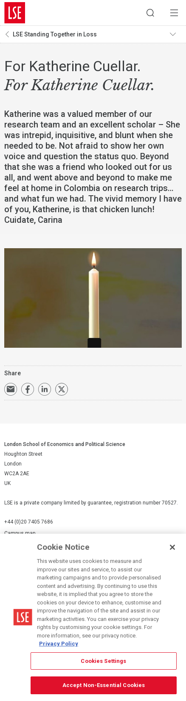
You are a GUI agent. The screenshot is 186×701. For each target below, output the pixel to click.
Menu (174, 12)
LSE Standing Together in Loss (55, 34)
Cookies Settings (103, 661)
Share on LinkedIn (44, 389)
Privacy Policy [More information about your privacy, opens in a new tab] (58, 643)
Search (150, 12)
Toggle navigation (176, 34)
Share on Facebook (27, 389)
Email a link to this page (10, 389)
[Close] (172, 547)
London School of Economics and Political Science (14, 12)
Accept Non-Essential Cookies (103, 685)
